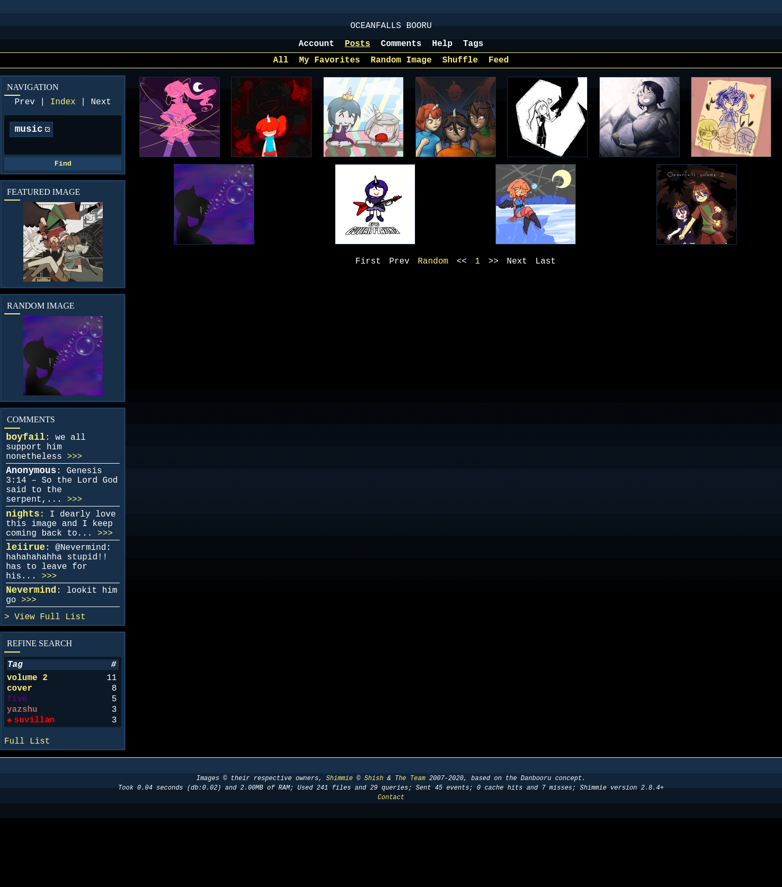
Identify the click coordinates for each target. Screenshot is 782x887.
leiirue (25, 585)
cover (19, 746)
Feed (498, 68)
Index (63, 111)
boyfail (25, 454)
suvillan (34, 784)
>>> (74, 478)
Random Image (401, 68)
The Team (410, 847)
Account (316, 49)
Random (433, 271)
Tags (473, 49)
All (281, 68)
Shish (374, 847)
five (17, 758)
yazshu (22, 771)
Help (442, 49)
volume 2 (27, 733)
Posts (357, 49)
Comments (401, 49)
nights (22, 545)
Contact (391, 866)
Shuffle (460, 68)
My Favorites (329, 68)
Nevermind (31, 636)
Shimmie (339, 847)
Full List (62, 668)
